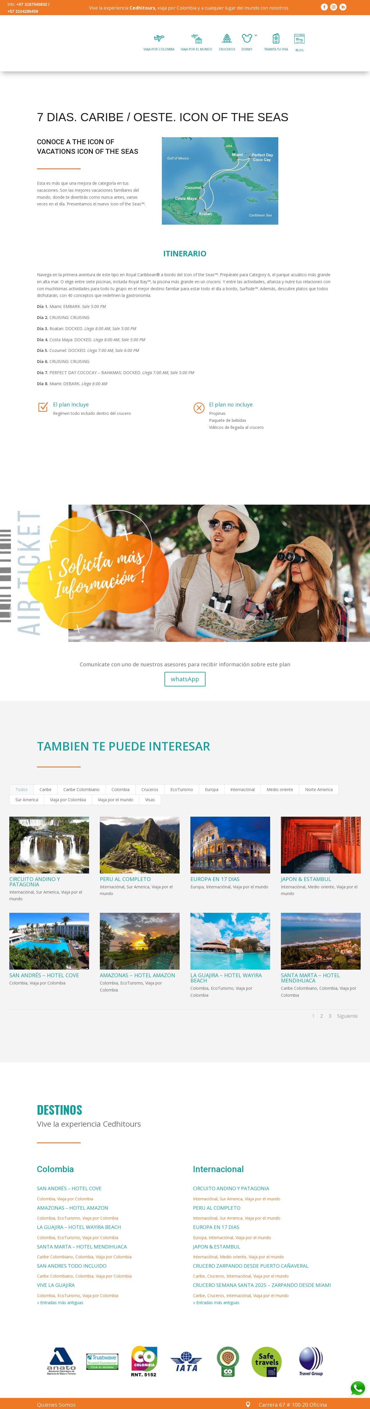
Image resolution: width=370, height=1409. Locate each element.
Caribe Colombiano (81, 774)
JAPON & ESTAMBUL (306, 863)
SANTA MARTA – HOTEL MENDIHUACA (310, 963)
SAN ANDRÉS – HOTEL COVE (44, 960)
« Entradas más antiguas (60, 1287)
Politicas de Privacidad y (67, 1400)
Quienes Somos (56, 1389)
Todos (21, 774)
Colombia (120, 774)
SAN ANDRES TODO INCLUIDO (72, 1250)
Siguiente (347, 1001)
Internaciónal (242, 774)
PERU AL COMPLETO (125, 863)
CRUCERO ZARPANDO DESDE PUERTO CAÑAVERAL (251, 1250)
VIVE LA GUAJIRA (56, 1270)
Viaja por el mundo (115, 784)
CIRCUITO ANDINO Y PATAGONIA (34, 866)
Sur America (26, 784)
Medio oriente (280, 774)
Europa (211, 774)
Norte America (319, 774)
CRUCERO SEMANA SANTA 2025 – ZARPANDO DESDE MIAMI (262, 1270)
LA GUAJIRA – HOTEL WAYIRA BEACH (226, 963)
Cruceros (149, 774)
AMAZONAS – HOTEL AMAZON (137, 960)
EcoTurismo (181, 774)
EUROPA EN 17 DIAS (215, 863)
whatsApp (185, 663)
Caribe (46, 774)
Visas (150, 784)
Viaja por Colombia (68, 784)
